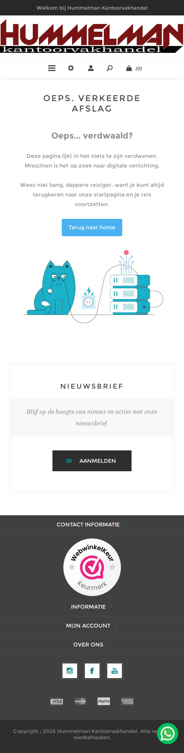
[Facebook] (92, 670)
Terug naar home (92, 227)
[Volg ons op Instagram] (69, 670)
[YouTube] (114, 670)
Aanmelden (97, 460)
